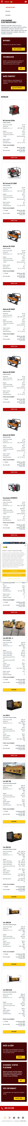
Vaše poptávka (25, 1)
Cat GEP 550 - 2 (8, 638)
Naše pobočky (9, 76)
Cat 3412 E (6, 715)
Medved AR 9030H (9, 372)
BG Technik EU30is (9, 120)
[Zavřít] (25, 545)
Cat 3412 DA (7, 847)
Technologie (8, 57)
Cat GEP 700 (7, 781)
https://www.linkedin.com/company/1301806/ (23, 1118)
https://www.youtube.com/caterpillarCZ (18, 1118)
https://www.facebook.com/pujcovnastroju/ (9, 1118)
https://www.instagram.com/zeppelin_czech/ (14, 1118)
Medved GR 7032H (9, 246)
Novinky (6, 41)
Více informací (9, 1089)
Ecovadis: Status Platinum (10, 1066)
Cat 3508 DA (7, 922)
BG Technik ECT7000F (10, 183)
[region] (14, 563)
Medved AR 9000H (9, 309)
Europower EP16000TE (10, 498)
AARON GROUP (23, 1121)
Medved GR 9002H (9, 435)
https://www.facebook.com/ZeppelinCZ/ (5, 1118)
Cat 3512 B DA (7, 990)
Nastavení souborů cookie (14, 578)
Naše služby (8, 1046)
